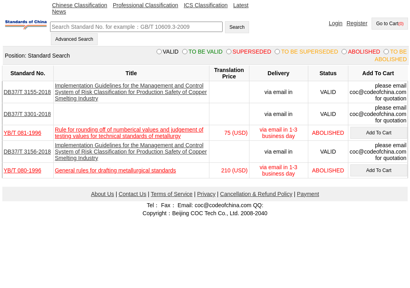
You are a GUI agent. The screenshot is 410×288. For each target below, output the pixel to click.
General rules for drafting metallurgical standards (115, 170)
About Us (102, 194)
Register (356, 23)
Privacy (206, 194)
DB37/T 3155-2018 (27, 92)
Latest (241, 5)
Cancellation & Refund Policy (256, 194)
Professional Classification (145, 5)
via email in (279, 92)
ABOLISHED (328, 133)
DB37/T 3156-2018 (27, 151)
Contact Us (132, 194)
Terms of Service (172, 194)
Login (335, 23)
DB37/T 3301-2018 (27, 114)
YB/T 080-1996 (22, 170)
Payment (308, 194)
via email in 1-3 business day (278, 132)
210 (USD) (234, 170)
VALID (328, 92)
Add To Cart (378, 133)
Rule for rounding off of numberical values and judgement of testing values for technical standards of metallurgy (129, 132)
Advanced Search (74, 39)
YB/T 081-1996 (22, 133)
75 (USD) (235, 133)
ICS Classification (206, 5)
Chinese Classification (79, 5)
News (59, 11)
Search (237, 27)
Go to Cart (390, 23)
